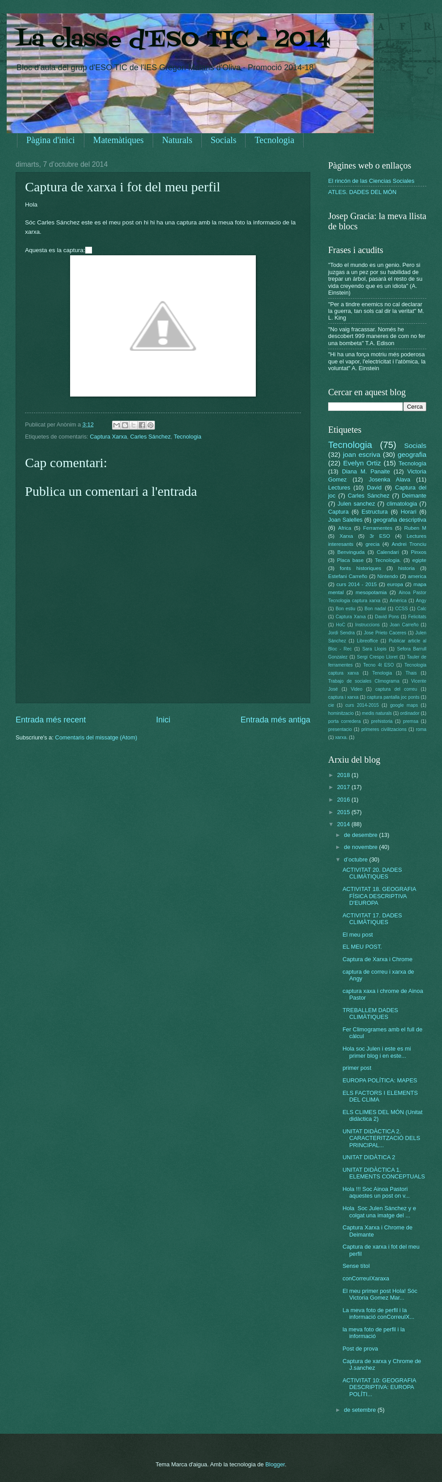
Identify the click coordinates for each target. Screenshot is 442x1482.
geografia (412, 454)
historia (406, 568)
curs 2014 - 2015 (357, 584)
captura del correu (396, 689)
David (374, 487)
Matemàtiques (118, 140)
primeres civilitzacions (383, 729)
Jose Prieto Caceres (385, 632)
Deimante (414, 495)
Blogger (275, 1464)
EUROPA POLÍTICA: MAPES (379, 1080)
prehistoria (381, 721)
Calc (421, 608)
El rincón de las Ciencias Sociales (371, 180)
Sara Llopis (375, 648)
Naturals (177, 140)
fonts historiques (360, 568)
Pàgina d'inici (50, 140)
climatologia (402, 503)
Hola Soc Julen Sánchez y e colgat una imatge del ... (379, 1211)
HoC (341, 624)
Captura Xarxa (108, 436)
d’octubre (356, 859)
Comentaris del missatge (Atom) (96, 737)
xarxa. (341, 737)
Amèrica (398, 600)
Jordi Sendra (341, 632)
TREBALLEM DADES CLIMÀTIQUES (370, 1013)
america (417, 576)
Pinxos (418, 552)
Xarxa (346, 536)
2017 (344, 787)
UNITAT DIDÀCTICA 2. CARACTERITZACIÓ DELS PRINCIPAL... (381, 1138)
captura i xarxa (343, 697)
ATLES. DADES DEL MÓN (362, 192)
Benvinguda (351, 552)
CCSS (401, 608)
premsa (410, 721)
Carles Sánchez (150, 436)
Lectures (339, 487)
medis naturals (377, 713)
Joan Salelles (345, 519)
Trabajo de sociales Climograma (363, 681)
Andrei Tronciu (409, 544)
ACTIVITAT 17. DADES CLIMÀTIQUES (372, 918)
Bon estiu (345, 608)
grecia (373, 544)
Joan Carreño (404, 624)
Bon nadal (375, 608)
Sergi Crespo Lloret (377, 656)
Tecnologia (274, 140)
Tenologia (382, 673)
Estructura (375, 511)
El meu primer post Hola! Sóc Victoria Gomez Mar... (379, 1294)
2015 (344, 812)
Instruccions (367, 624)
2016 (344, 799)
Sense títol (356, 1265)
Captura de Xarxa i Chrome (377, 959)
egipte (419, 560)
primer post (356, 1067)
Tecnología (412, 463)
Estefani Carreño (347, 576)
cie (331, 705)
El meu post (357, 934)
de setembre (360, 1409)
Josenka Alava (389, 479)
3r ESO (380, 536)
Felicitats (417, 616)
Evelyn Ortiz (362, 463)
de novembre (361, 847)
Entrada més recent (51, 719)
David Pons (387, 616)
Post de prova (360, 1348)
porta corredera (344, 721)
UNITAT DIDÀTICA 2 (368, 1157)
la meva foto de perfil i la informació (373, 1332)
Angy (421, 600)
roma (421, 729)
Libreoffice (367, 640)
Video (357, 689)
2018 (344, 775)
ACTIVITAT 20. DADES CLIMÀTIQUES (372, 873)
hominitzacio (341, 713)
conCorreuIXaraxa (365, 1278)
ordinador (410, 713)
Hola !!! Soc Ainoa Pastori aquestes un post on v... (376, 1192)
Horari (409, 511)
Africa (344, 528)
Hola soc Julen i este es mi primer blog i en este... (376, 1052)
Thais (411, 673)
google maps (404, 705)
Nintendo (387, 576)
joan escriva (361, 454)
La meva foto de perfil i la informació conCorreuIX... (378, 1313)
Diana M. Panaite (366, 471)
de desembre (361, 835)
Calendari (388, 552)
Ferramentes (377, 528)
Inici (163, 719)
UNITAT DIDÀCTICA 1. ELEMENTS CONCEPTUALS (383, 1173)
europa (395, 584)
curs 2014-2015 (362, 705)
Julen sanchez (356, 503)
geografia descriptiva (399, 519)
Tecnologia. (388, 560)
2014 (344, 824)
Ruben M (415, 528)
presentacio (340, 729)
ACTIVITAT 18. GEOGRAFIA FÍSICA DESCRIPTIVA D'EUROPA (379, 896)
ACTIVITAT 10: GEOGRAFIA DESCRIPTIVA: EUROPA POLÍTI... (379, 1387)
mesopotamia (371, 592)
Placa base (350, 560)
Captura (338, 511)
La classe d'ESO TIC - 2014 (173, 40)
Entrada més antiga (275, 719)
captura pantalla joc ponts (393, 697)
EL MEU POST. (362, 946)
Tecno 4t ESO (378, 665)
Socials (224, 140)
